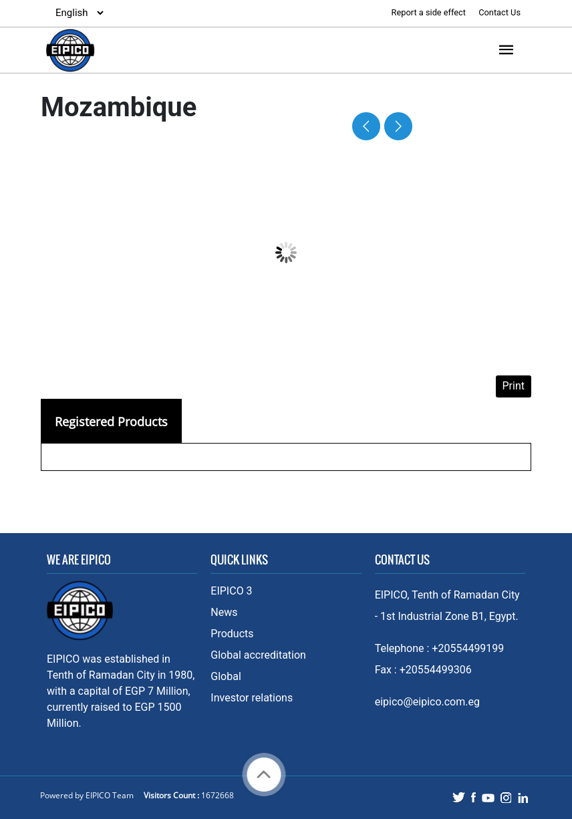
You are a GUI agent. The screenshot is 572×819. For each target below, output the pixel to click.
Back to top (264, 774)
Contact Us (499, 12)
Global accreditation (258, 655)
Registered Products (111, 422)
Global (225, 676)
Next (394, 127)
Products (231, 633)
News (223, 612)
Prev (371, 127)
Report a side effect (430, 12)
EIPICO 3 (231, 591)
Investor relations (251, 697)
